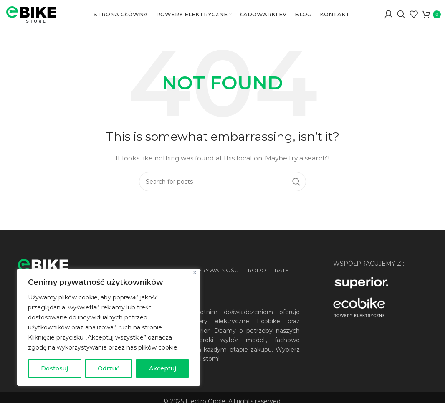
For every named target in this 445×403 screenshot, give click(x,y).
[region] (108, 327)
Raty (282, 285)
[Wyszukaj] (401, 22)
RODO (257, 285)
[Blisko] (195, 272)
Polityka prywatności (204, 285)
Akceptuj (162, 368)
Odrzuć (108, 368)
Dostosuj (54, 368)
